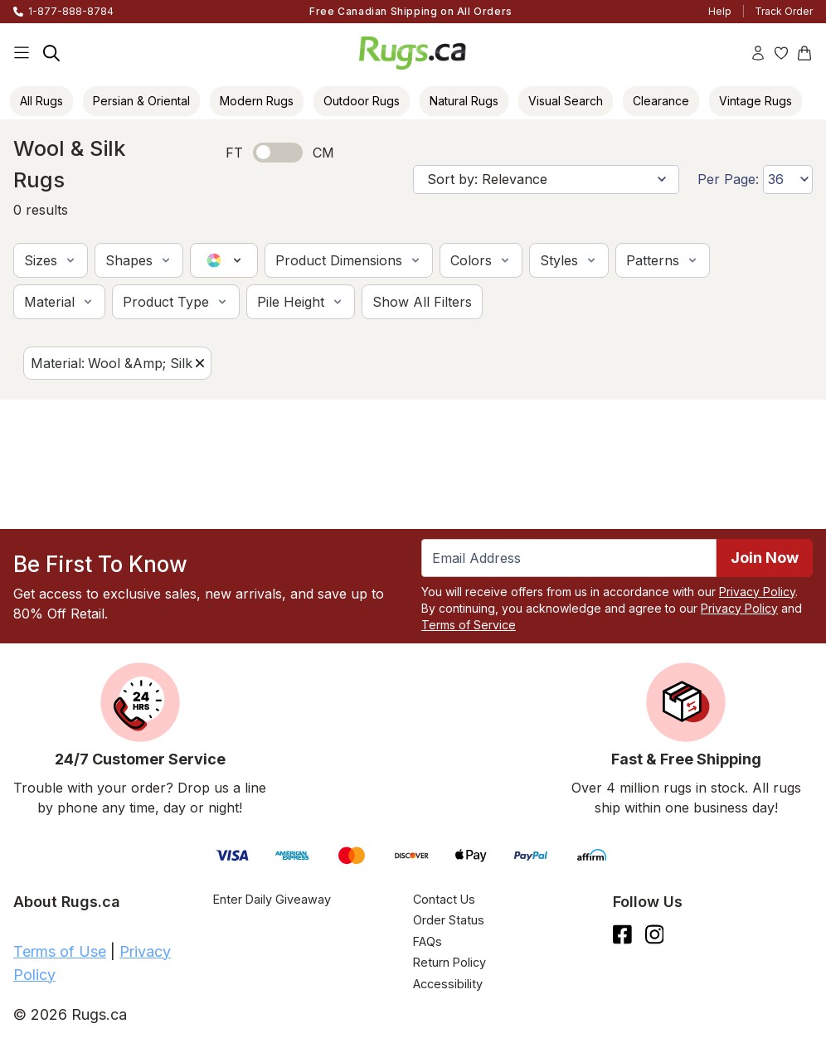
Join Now (765, 557)
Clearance (661, 101)
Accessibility (448, 984)
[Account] (758, 53)
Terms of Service (468, 625)
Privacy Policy (757, 592)
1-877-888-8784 (71, 11)
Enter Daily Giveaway (272, 899)
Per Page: (728, 179)
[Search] (51, 53)
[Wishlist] (781, 53)
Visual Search (565, 101)
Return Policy (449, 962)
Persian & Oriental (141, 101)
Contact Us (444, 899)
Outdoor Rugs (361, 101)
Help (719, 11)
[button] (50, 260)
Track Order (784, 11)
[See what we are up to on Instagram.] (654, 934)
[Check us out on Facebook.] (622, 934)
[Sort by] (546, 180)
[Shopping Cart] (804, 53)
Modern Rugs (257, 101)
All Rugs (41, 101)
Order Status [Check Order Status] (448, 920)
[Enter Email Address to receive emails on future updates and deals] (569, 558)
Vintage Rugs (755, 101)
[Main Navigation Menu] (21, 53)
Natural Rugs (464, 101)
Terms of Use (59, 951)
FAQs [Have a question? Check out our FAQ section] (427, 941)
